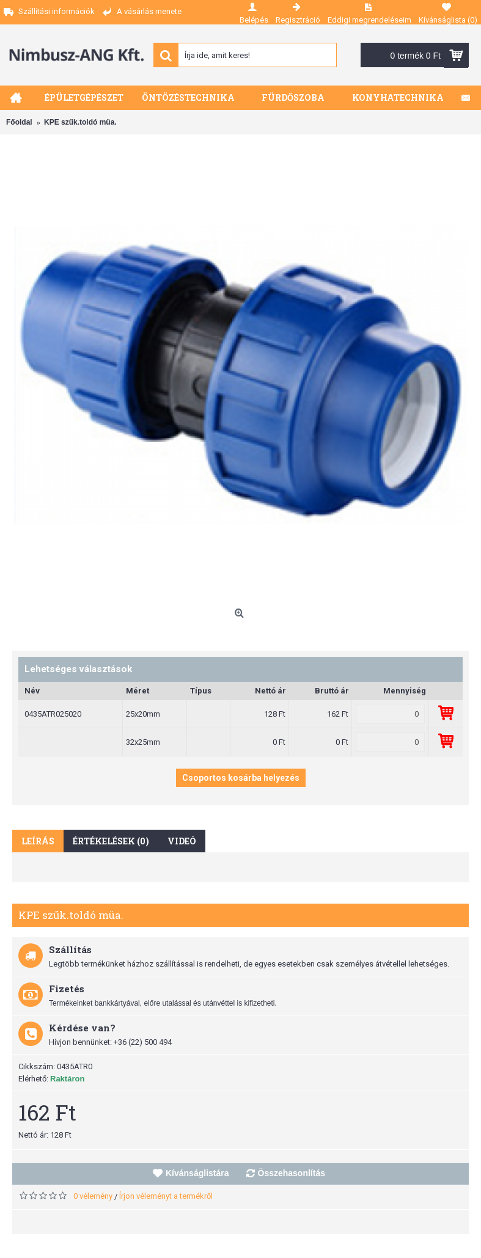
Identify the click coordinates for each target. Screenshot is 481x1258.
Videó (181, 841)
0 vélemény (92, 1196)
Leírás (37, 841)
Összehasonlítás (292, 1173)
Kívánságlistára (197, 1173)
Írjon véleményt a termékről (166, 1196)
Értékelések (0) (111, 841)
